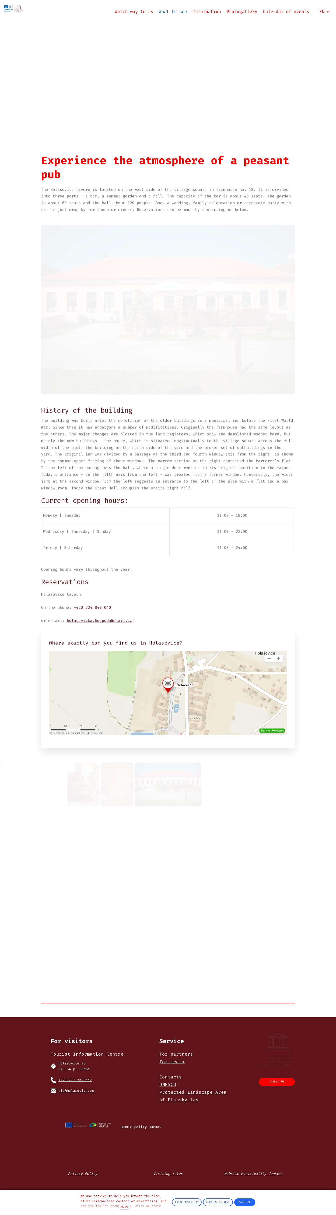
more (124, 1206)
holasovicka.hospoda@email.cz (99, 629)
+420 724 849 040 (92, 616)
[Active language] (323, 12)
